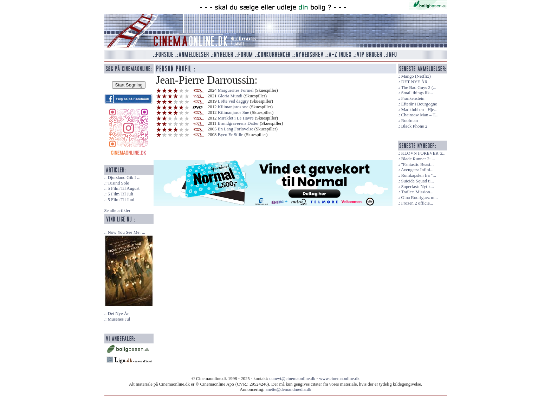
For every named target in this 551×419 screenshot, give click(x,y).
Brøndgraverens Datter (238, 123)
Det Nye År (118, 313)
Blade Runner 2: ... (418, 158)
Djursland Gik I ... (124, 177)
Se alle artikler (117, 210)
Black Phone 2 (414, 126)
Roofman (409, 120)
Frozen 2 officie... (417, 203)
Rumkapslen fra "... (418, 175)
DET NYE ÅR (414, 81)
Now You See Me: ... (126, 232)
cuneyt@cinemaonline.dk (293, 378)
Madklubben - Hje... (419, 109)
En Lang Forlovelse (235, 129)
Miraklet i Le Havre (236, 118)
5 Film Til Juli (120, 194)
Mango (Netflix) (415, 76)
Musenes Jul (119, 319)
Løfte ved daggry (233, 101)
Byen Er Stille (231, 134)
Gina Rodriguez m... (419, 197)
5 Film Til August (124, 188)
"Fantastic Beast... (417, 164)
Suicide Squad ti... (417, 181)
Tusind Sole (118, 183)
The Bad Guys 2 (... (418, 87)
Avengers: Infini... (417, 169)
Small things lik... (417, 92)
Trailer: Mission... (417, 191)
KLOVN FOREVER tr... (423, 153)
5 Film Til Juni (121, 199)
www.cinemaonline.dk (339, 378)
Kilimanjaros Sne (233, 112)
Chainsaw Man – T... (419, 114)
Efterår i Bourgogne (419, 104)
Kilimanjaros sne (233, 106)
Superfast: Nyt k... (417, 186)
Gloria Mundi (230, 96)
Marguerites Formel (236, 90)
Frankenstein (412, 98)
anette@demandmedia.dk (288, 389)
